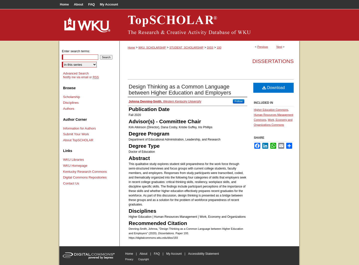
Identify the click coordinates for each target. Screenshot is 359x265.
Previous (262, 46)
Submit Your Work (76, 134)
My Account (174, 254)
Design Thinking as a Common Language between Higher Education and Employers (180, 90)
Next (279, 46)
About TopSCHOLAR (78, 140)
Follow (239, 101)
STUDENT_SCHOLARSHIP (186, 47)
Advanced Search (76, 73)
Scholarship (71, 97)
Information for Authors (79, 128)
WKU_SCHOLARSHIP (152, 47)
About (143, 254)
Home (131, 47)
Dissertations (273, 61)
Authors (68, 108)
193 (219, 47)
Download (273, 88)
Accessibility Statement (203, 254)
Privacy (129, 259)
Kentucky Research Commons (85, 172)
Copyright (143, 259)
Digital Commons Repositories (85, 177)
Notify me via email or (81, 77)
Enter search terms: (76, 51)
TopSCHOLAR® (209, 25)
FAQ (157, 254)
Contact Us (71, 183)
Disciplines (71, 102)
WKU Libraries (73, 160)
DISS (210, 47)
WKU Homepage (75, 166)
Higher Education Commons (271, 109)
